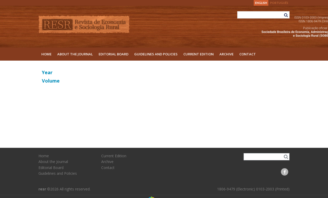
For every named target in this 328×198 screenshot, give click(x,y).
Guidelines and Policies (156, 54)
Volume (51, 81)
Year (47, 72)
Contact (247, 54)
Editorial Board (113, 54)
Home (46, 54)
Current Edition (198, 54)
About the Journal (75, 54)
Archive (226, 54)
